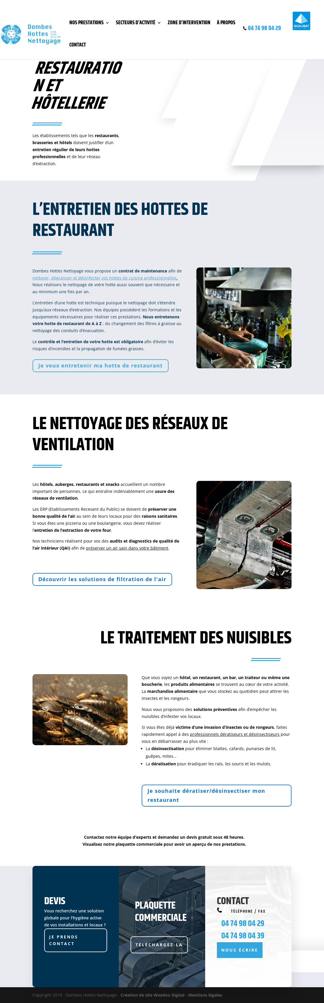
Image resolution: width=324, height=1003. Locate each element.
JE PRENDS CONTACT (63, 940)
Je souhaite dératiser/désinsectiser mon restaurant (206, 795)
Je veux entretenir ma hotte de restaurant (100, 365)
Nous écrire (239, 950)
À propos (226, 23)
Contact (77, 45)
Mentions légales (205, 995)
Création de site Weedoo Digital (152, 995)
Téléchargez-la (159, 944)
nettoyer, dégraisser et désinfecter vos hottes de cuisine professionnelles (104, 278)
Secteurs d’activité (135, 23)
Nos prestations (86, 23)
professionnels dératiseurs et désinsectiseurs (235, 734)
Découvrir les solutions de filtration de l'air (102, 579)
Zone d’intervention (189, 23)
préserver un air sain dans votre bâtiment (127, 548)
